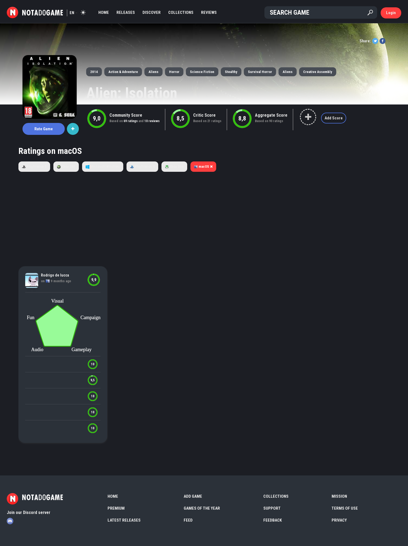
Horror (174, 72)
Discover (152, 12)
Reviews (209, 12)
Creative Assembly (317, 72)
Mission (339, 496)
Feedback (272, 520)
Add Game (193, 496)
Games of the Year (202, 508)
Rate (43, 128)
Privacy (339, 520)
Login (391, 12)
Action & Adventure (123, 72)
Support (272, 508)
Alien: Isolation (131, 93)
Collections (180, 12)
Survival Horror (260, 72)
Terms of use (345, 508)
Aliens (153, 72)
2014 (94, 72)
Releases (125, 12)
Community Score (125, 115)
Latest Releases (124, 520)
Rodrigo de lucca (55, 275)
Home (103, 12)
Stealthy (231, 72)
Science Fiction (202, 72)
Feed (188, 520)
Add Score (334, 118)
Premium (116, 508)
